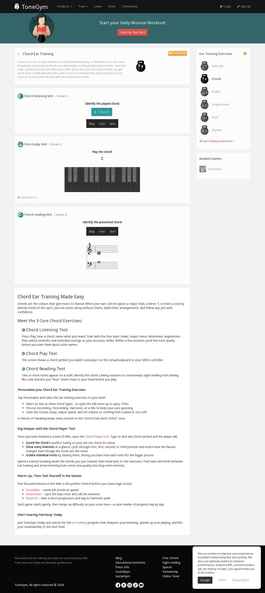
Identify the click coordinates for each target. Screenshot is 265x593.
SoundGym (123, 572)
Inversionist (34, 494)
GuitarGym (123, 576)
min (102, 123)
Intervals (211, 66)
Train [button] (83, 6)
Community (129, 6)
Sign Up (244, 6)
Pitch (208, 117)
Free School (170, 558)
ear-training (79, 523)
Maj (91, 123)
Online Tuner (171, 576)
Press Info (122, 567)
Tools (112, 6)
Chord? (101, 112)
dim (113, 123)
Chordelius (210, 169)
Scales (209, 91)
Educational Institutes (130, 562)
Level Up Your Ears (132, 32)
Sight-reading (171, 562)
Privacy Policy (240, 580)
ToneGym (31, 7)
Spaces (167, 567)
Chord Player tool (97, 436)
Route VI (32, 498)
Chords (210, 79)
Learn (98, 6)
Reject (222, 580)
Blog (119, 558)
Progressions (214, 104)
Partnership (170, 572)
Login (225, 6)
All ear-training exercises (216, 141)
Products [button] (64, 6)
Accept (205, 580)
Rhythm (210, 130)
